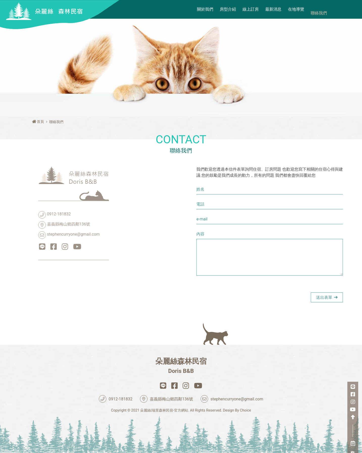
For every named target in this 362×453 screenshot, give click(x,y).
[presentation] (292, 296)
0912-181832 (26, 215)
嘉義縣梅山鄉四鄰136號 (36, 225)
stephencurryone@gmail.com (40, 235)
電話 (258, 204)
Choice (245, 410)
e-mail (259, 219)
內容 (258, 234)
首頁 (38, 122)
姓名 (258, 189)
